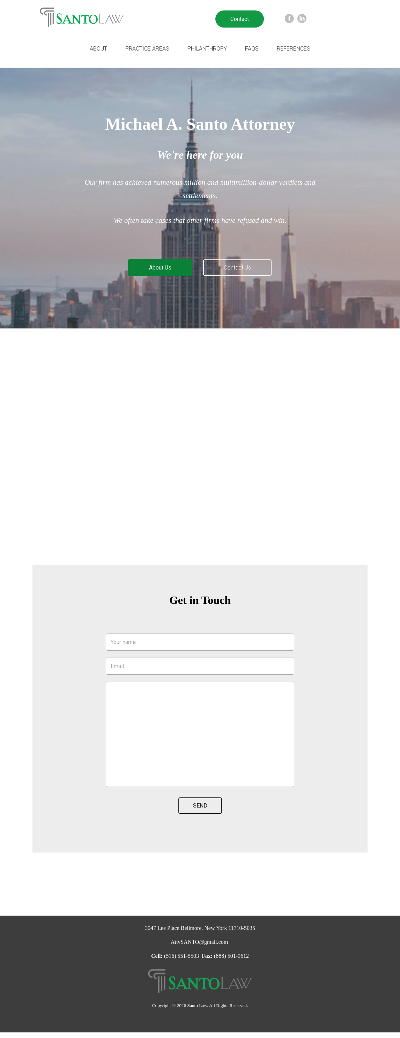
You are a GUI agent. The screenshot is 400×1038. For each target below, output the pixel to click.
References (293, 48)
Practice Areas (147, 48)
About (98, 48)
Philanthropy (207, 48)
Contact (239, 19)
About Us (160, 267)
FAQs (252, 48)
